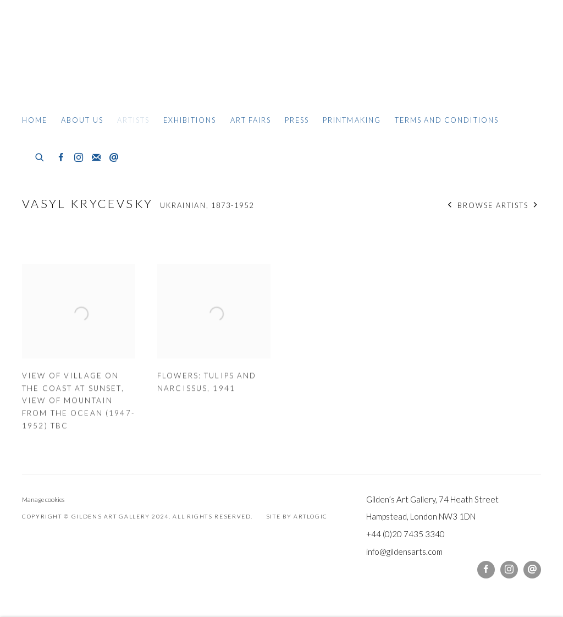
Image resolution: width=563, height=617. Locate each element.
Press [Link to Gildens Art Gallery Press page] (297, 120)
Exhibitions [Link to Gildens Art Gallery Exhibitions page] (190, 120)
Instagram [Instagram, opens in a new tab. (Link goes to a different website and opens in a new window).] (78, 158)
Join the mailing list (96, 158)
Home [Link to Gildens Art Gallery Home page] (34, 120)
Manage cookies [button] (43, 499)
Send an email (114, 158)
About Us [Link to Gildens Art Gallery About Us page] (82, 120)
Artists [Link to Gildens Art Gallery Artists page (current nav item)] (133, 120)
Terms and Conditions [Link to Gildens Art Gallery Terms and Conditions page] (447, 120)
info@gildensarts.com (404, 551)
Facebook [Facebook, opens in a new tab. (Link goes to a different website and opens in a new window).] (61, 158)
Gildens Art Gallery (55, 53)
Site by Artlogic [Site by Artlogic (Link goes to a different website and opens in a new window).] (297, 516)
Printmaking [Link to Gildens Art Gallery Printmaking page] (352, 120)
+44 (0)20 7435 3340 (405, 534)
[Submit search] (40, 156)
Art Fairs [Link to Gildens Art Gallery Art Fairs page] (250, 120)
